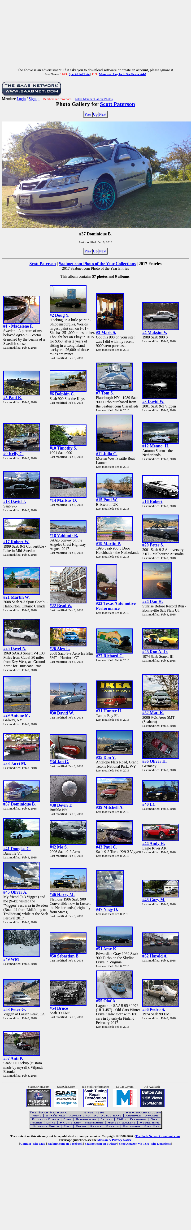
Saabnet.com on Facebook (65, 1143)
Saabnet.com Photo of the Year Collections (97, 263)
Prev (88, 114)
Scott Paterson (117, 104)
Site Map (39, 1143)
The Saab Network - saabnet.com (157, 1136)
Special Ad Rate (79, 74)
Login (21, 99)
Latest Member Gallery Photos (94, 99)
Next (102, 114)
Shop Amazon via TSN (134, 1143)
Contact (25, 1143)
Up (95, 114)
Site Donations (161, 1143)
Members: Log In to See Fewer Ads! (122, 74)
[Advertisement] (95, 35)
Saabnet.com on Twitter (101, 1143)
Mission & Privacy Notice (114, 1140)
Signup (34, 99)
